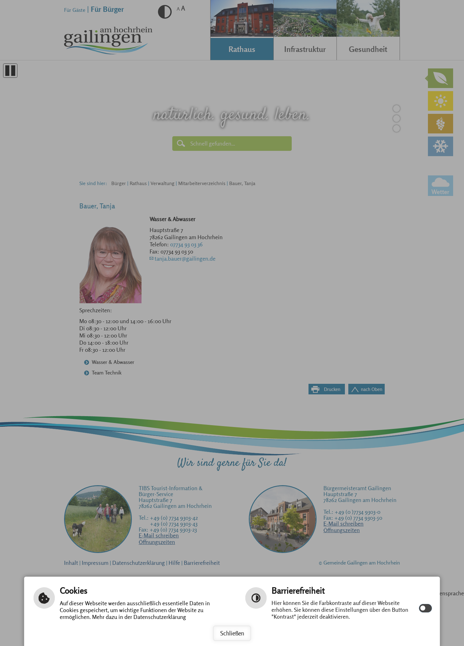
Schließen (232, 633)
